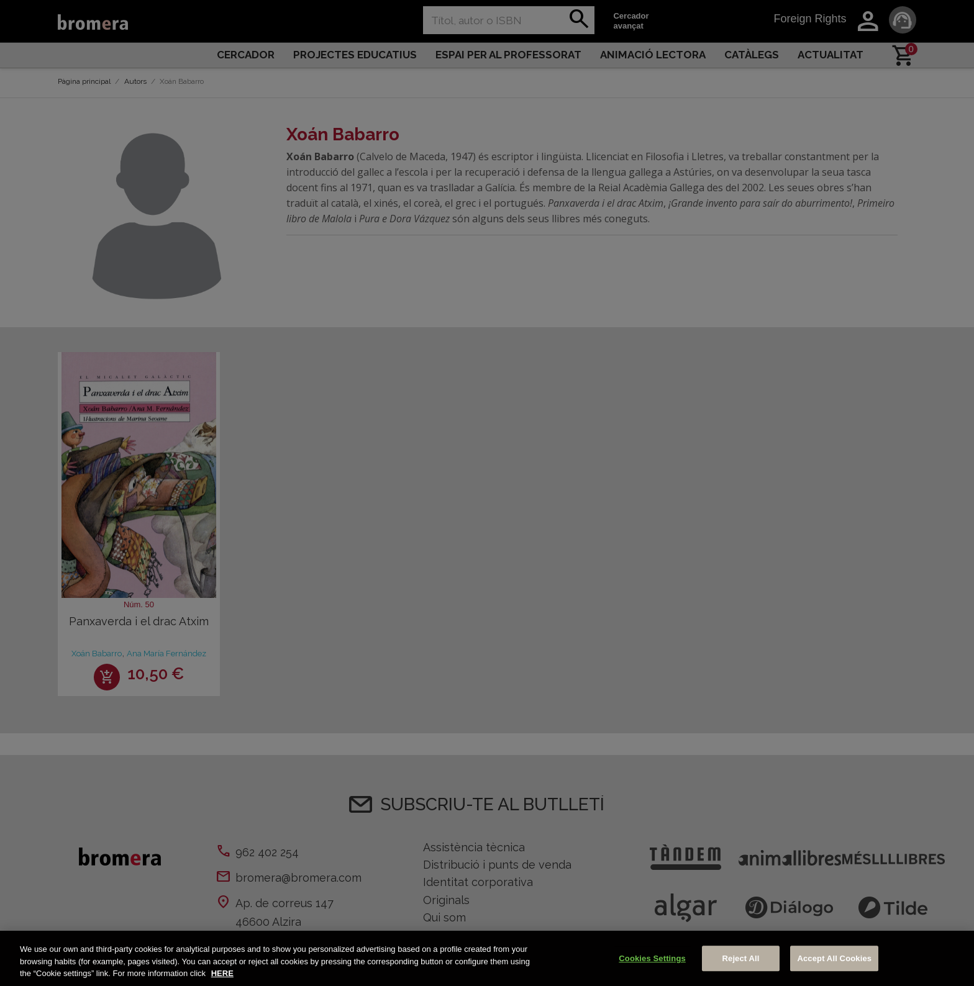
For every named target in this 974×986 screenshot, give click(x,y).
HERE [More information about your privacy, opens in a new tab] (222, 973)
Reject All (741, 958)
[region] (487, 958)
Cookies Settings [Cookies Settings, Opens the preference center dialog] (652, 958)
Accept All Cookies (834, 958)
